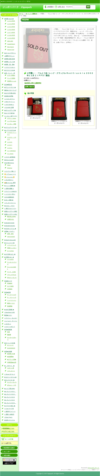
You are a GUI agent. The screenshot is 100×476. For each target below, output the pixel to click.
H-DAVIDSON (11, 348)
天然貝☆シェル (11, 81)
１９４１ (9, 148)
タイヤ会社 (10, 286)
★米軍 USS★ (11, 353)
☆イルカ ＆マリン (9, 99)
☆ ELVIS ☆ (7, 324)
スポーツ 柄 (10, 368)
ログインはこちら (8, 431)
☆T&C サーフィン (9, 101)
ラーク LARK (11, 271)
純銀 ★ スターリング (10, 90)
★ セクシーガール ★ (10, 377)
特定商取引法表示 (9, 448)
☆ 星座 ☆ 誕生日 (9, 414)
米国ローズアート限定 (10, 211)
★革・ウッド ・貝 (9, 73)
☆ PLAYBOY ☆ (8, 180)
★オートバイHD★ (9, 343)
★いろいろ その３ (9, 397)
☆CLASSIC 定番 (9, 107)
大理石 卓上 (10, 219)
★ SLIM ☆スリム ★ (10, 228)
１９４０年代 (11, 23)
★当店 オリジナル (9, 420)
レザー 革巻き (11, 75)
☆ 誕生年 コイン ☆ (9, 411)
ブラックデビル (11, 274)
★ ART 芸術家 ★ (9, 309)
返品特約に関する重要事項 (32, 83)
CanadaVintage (11, 44)
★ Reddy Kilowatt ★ (10, 240)
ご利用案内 (50, 7)
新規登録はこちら (8, 428)
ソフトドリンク (11, 245)
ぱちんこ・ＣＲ (11, 385)
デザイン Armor (11, 118)
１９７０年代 (11, 32)
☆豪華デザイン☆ (9, 56)
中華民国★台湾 (11, 362)
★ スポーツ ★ (9, 365)
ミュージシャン (11, 300)
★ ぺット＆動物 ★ (9, 185)
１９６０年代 (11, 29)
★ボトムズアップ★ (10, 110)
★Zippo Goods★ (9, 160)
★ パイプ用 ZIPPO (9, 388)
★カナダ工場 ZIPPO (10, 93)
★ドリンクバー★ (9, 242)
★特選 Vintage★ (9, 18)
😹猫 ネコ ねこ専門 (10, 182)
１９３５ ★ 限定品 (9, 157)
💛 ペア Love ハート (10, 174)
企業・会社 (10, 233)
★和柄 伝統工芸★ (9, 58)
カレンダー (6, 451)
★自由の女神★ (8, 96)
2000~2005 (10, 41)
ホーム (21, 14)
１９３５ (9, 142)
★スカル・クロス (9, 205)
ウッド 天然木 (11, 78)
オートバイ (10, 345)
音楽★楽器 (7, 292)
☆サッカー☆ (11, 371)
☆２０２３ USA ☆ (9, 67)
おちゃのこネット (93, 468)
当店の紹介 (6, 455)
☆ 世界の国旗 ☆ (9, 188)
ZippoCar (9, 168)
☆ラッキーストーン (10, 203)
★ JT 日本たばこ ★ (9, 254)
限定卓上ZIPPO (11, 216)
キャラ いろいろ (11, 382)
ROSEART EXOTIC (9, 225)
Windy (9, 165)
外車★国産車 (8, 329)
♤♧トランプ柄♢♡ (10, 171)
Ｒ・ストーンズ (11, 297)
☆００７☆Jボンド (9, 326)
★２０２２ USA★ (9, 70)
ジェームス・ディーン (10, 321)
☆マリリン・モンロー (10, 318)
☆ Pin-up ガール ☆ (9, 374)
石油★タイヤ (8, 281)
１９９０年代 (11, 38)
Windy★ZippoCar (9, 162)
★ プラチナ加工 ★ (9, 405)
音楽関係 (9, 306)
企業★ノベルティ (9, 231)
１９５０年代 (11, 26)
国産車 (9, 334)
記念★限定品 (8, 84)
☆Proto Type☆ (8, 417)
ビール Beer (10, 250)
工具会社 (9, 289)
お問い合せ (61, 7)
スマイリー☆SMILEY (10, 191)
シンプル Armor (11, 121)
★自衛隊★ (10, 356)
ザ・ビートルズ (11, 294)
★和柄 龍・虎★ (9, 64)
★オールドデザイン (10, 53)
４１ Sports (10, 153)
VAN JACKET (11, 236)
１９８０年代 (11, 35)
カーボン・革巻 (11, 124)
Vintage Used (10, 49)
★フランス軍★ (11, 359)
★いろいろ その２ (10, 394)
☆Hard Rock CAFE (9, 312)
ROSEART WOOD (9, 223)
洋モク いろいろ (11, 277)
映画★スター (8, 315)
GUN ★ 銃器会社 (9, 197)
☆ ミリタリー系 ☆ (9, 194)
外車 (8, 332)
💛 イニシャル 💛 (9, 177)
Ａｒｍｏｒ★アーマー (10, 116)
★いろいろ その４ (9, 400)
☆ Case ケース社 (9, 408)
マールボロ (10, 259)
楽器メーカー (11, 303)
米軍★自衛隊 (8, 351)
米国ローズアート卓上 (10, 214)
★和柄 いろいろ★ (9, 61)
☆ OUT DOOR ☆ (9, 104)
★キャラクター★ (9, 380)
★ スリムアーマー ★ (10, 127)
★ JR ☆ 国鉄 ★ (8, 200)
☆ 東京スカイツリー (10, 208)
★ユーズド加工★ (9, 113)
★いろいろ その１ (10, 391)
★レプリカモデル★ (10, 130)
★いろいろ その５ (10, 403)
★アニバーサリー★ (10, 87)
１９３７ (9, 145)
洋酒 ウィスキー (11, 248)
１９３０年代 (11, 21)
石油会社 (9, 283)
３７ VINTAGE (11, 150)
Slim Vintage (10, 46)
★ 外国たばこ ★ (9, 257)
